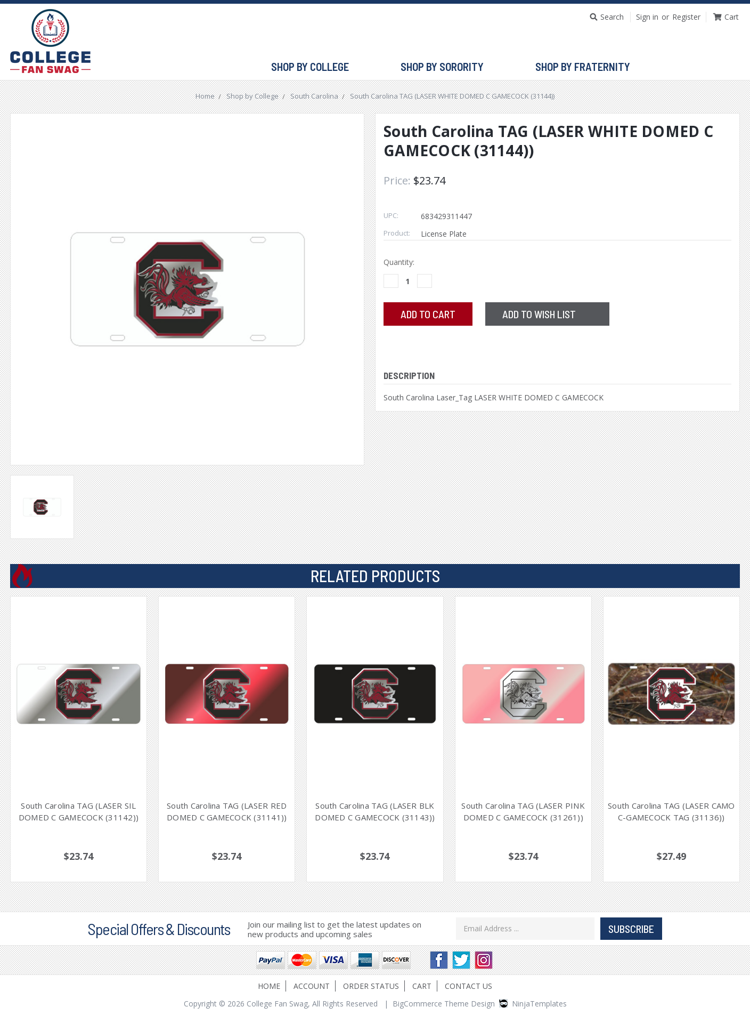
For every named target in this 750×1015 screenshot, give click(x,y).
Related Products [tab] (375, 575)
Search (612, 17)
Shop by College (314, 67)
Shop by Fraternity (587, 67)
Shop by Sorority (447, 67)
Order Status (371, 986)
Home (269, 986)
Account (312, 986)
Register (686, 17)
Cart (421, 986)
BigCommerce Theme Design (444, 1003)
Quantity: (399, 262)
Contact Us (468, 986)
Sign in (647, 17)
